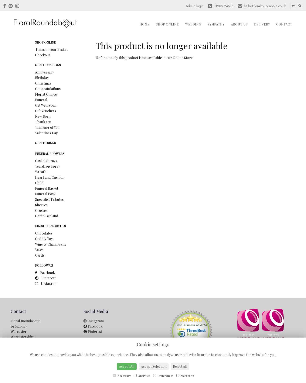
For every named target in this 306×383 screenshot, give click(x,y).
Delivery (262, 24)
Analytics (142, 375)
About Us (239, 24)
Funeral (41, 100)
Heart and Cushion (49, 177)
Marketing (185, 375)
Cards (39, 255)
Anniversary (44, 72)
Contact (284, 24)
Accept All (127, 366)
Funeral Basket (46, 188)
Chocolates (43, 233)
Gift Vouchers (45, 111)
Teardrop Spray (47, 166)
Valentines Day (46, 133)
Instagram (46, 283)
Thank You (43, 122)
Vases (39, 249)
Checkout (42, 55)
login (200, 6)
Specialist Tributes (49, 199)
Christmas (43, 83)
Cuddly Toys (44, 238)
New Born (43, 116)
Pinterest (45, 278)
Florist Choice (46, 94)
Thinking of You (47, 127)
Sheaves (41, 205)
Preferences (163, 375)
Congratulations (48, 88)
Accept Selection (154, 366)
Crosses (41, 210)
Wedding (193, 24)
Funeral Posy (45, 194)
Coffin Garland (46, 216)
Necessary (122, 375)
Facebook (45, 272)
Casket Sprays (46, 160)
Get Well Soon (45, 105)
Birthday (42, 77)
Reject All (180, 366)
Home (145, 24)
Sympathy (216, 24)
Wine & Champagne (50, 244)
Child (39, 183)
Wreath (40, 172)
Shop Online (167, 24)
